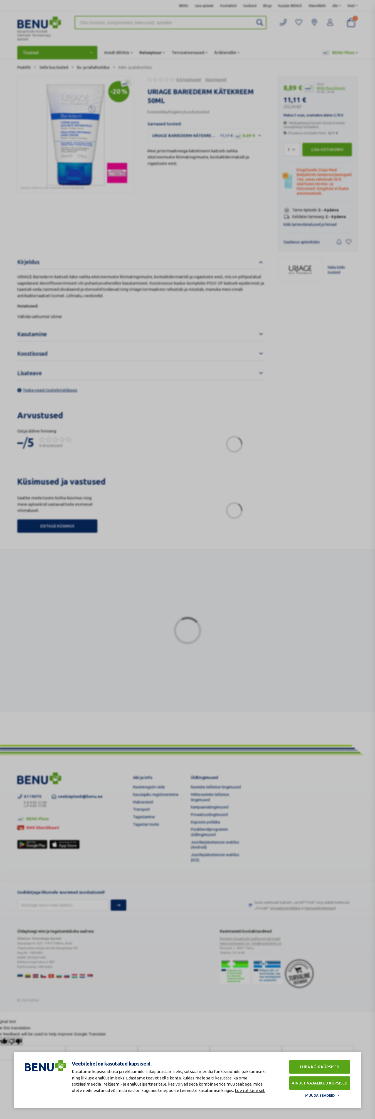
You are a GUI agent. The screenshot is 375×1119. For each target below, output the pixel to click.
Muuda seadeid (320, 1095)
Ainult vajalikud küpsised (319, 1083)
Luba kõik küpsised (319, 1067)
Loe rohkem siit (250, 1090)
